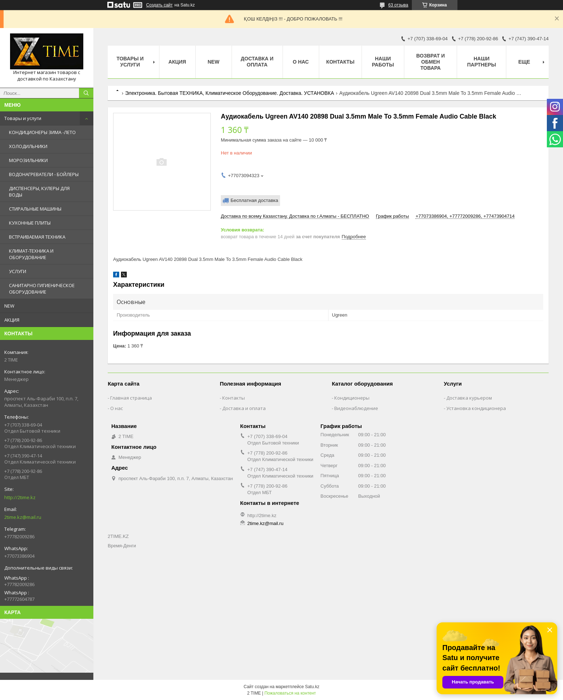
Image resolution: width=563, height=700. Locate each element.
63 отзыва (398, 5)
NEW (9, 306)
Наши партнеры (481, 62)
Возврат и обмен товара (430, 62)
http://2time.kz (20, 497)
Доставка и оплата (257, 62)
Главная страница (131, 398)
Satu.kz (312, 686)
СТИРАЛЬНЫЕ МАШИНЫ (35, 209)
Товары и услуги (22, 118)
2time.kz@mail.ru (22, 517)
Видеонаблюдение (356, 408)
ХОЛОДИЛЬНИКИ (28, 146)
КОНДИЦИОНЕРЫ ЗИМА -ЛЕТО (42, 132)
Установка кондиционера (476, 408)
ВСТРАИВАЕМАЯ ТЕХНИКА (37, 237)
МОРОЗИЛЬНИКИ (28, 160)
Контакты (340, 62)
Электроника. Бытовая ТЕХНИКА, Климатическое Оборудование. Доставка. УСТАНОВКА (229, 93)
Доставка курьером (469, 398)
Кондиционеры (351, 398)
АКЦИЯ (11, 320)
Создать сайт (159, 5)
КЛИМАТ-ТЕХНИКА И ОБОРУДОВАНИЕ (31, 254)
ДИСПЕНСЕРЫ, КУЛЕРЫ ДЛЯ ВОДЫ (39, 191)
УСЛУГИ (17, 271)
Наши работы (383, 62)
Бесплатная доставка (254, 200)
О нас (301, 62)
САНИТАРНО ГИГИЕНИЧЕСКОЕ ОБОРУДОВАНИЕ (42, 288)
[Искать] (86, 93)
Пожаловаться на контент (290, 693)
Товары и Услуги (130, 62)
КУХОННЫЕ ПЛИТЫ (30, 223)
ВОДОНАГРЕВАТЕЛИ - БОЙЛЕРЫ (44, 174)
